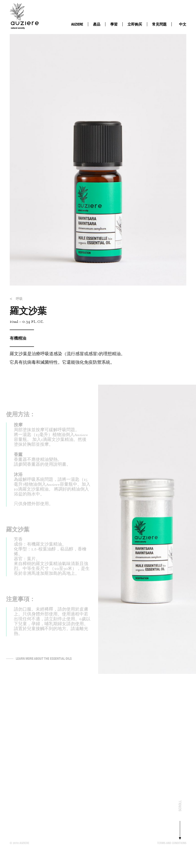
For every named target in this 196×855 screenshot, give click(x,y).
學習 (114, 24)
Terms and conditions (171, 843)
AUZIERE (77, 24)
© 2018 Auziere (19, 843)
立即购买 (135, 24)
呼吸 (16, 301)
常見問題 (159, 24)
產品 (96, 24)
